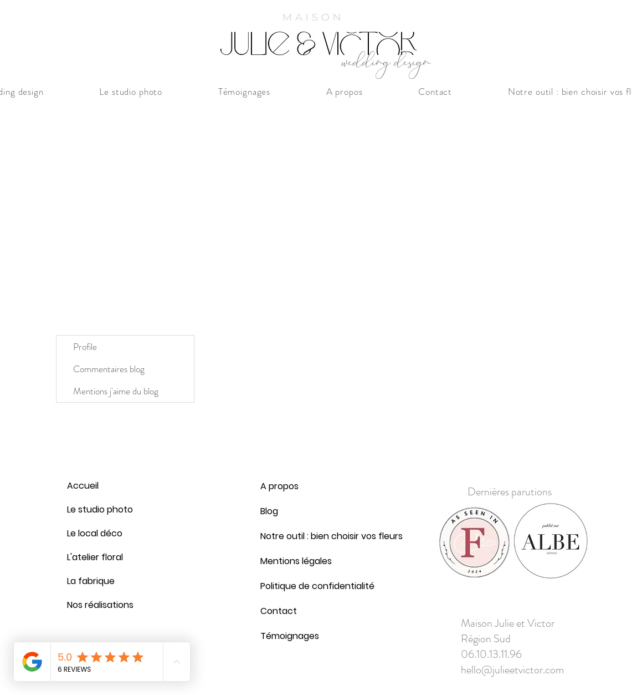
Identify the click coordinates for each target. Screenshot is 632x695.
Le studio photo (93, 509)
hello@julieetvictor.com (512, 670)
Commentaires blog (109, 369)
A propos (279, 486)
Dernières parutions (509, 492)
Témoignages (287, 636)
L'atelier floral (93, 557)
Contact (278, 611)
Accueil (83, 485)
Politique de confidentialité (287, 586)
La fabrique (91, 581)
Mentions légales (287, 561)
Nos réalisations (93, 604)
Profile (85, 346)
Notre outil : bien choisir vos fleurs (287, 536)
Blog (269, 511)
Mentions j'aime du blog (115, 391)
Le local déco (93, 533)
